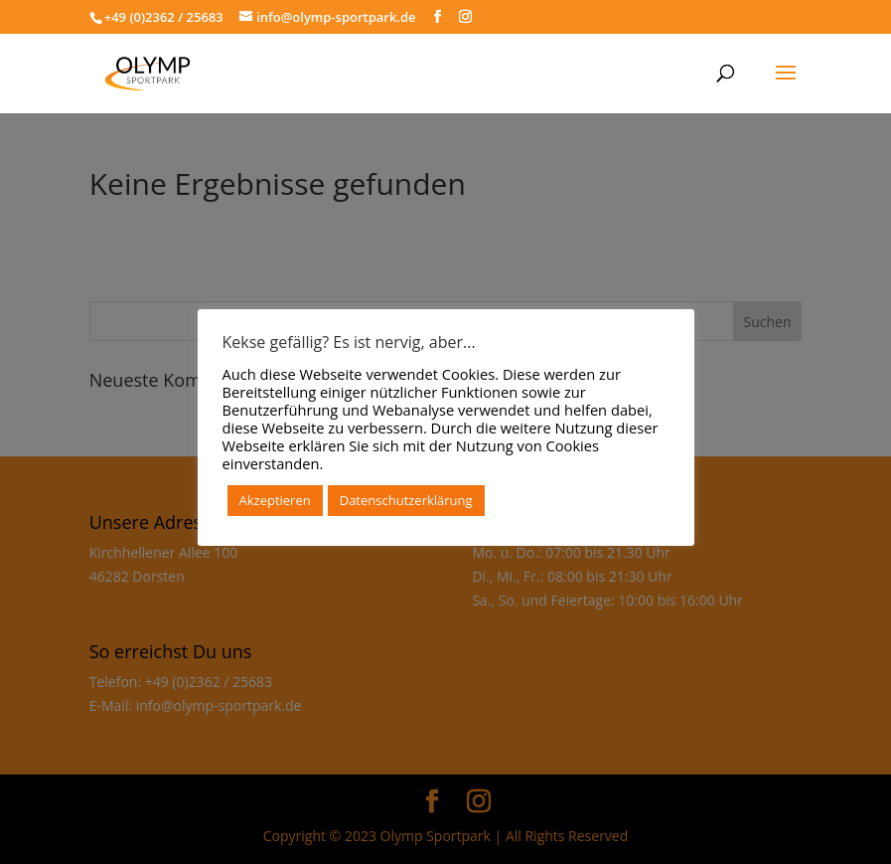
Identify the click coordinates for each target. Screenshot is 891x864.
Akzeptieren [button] (275, 500)
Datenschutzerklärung (406, 500)
